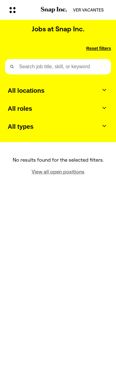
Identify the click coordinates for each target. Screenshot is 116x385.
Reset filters (98, 48)
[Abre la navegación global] (21, 10)
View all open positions (58, 172)
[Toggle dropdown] (104, 90)
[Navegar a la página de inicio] (54, 10)
